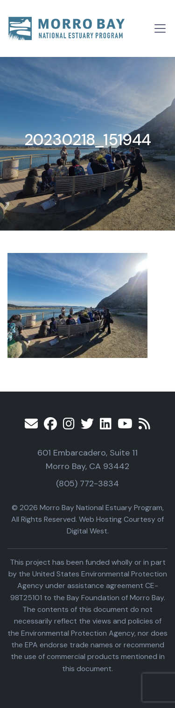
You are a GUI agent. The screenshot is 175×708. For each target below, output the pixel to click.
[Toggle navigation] (160, 28)
